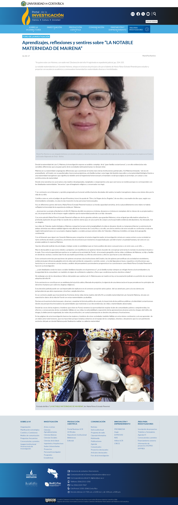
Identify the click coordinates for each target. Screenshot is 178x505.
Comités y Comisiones (29, 433)
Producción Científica (75, 29)
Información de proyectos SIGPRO (145, 444)
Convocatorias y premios (29, 441)
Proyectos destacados (99, 450)
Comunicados (96, 447)
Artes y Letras (49, 427)
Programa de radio (98, 433)
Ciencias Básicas (50, 435)
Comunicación (96, 28)
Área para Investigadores (136, 29)
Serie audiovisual (97, 430)
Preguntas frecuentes (29, 438)
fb (137, 13)
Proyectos (48, 449)
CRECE (117, 443)
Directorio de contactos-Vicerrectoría (84, 471)
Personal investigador (52, 452)
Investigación (54, 28)
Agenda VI (142, 435)
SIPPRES (141, 448)
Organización (25, 427)
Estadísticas (48, 458)
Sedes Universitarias (52, 446)
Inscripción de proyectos (147, 429)
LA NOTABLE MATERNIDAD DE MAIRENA (66, 406)
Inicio (21, 29)
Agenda (94, 444)
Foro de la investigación (36, 36)
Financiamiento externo (147, 441)
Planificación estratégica (29, 430)
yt (147, 13)
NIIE (116, 438)
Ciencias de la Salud (51, 441)
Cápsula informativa (98, 435)
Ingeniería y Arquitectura (53, 443)
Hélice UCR (118, 441)
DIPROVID (118, 435)
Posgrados (48, 455)
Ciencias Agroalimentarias (50, 431)
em (132, 13)
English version (151, 21)
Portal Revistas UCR (75, 429)
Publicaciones (96, 441)
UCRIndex (71, 432)
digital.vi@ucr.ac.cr (97, 478)
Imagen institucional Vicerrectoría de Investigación (28, 446)
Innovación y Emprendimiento (117, 29)
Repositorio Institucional (77, 435)
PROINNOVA (119, 429)
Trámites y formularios (146, 432)
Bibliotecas (71, 438)
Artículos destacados (99, 452)
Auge (116, 432)
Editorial (70, 441)
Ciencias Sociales (50, 438)
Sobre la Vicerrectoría (33, 29)
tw (142, 13)
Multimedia (95, 438)
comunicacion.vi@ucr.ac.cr (101, 474)
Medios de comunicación (29, 435)
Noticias (94, 427)
